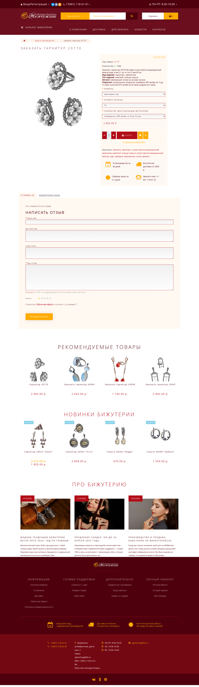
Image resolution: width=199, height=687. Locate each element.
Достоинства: (31, 228)
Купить (127, 135)
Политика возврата (38, 584)
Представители (120, 590)
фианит (146, 156)
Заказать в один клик (135, 142)
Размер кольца (113, 100)
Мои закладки (160, 596)
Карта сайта (79, 596)
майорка (119, 156)
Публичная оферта (39, 601)
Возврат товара (79, 590)
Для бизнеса (120, 29)
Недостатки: (31, 246)
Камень (109, 89)
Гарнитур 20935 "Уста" (79, 451)
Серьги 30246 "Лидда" (120, 451)
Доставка (99, 29)
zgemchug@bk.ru (140, 643)
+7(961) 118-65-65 (59, 646)
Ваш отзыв (32, 263)
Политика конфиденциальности (39, 607)
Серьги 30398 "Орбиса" (161, 451)
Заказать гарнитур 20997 (161, 384)
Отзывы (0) (28, 195)
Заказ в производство (44, 40)
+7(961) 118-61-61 (59, 643)
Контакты (159, 29)
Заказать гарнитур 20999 (79, 384)
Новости (141, 29)
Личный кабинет (160, 584)
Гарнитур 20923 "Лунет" (38, 451)
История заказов (160, 590)
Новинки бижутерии (99, 414)
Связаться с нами (79, 584)
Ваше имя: (31, 218)
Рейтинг (29, 298)
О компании (78, 29)
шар (112, 156)
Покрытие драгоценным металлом (126, 111)
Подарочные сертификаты (120, 584)
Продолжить (39, 316)
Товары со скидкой (119, 596)
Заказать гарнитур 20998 (120, 384)
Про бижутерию (99, 484)
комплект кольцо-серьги (124, 153)
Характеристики (49, 195)
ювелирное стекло (133, 156)
